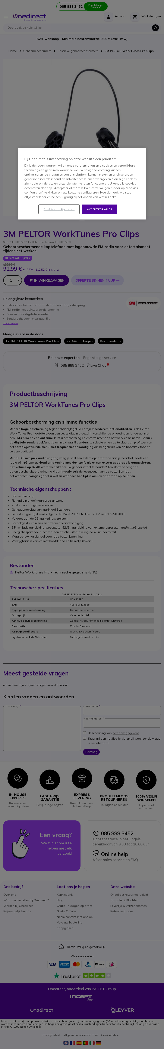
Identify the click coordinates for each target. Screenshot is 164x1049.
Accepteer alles (99, 209)
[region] (82, 183)
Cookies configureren (59, 209)
